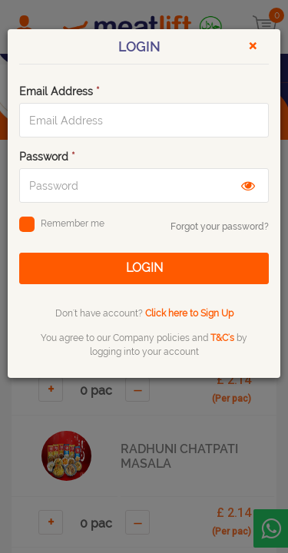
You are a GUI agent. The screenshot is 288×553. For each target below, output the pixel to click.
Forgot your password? (219, 226)
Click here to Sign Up (189, 313)
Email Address (59, 91)
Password (47, 157)
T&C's (222, 338)
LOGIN (144, 267)
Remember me (61, 225)
